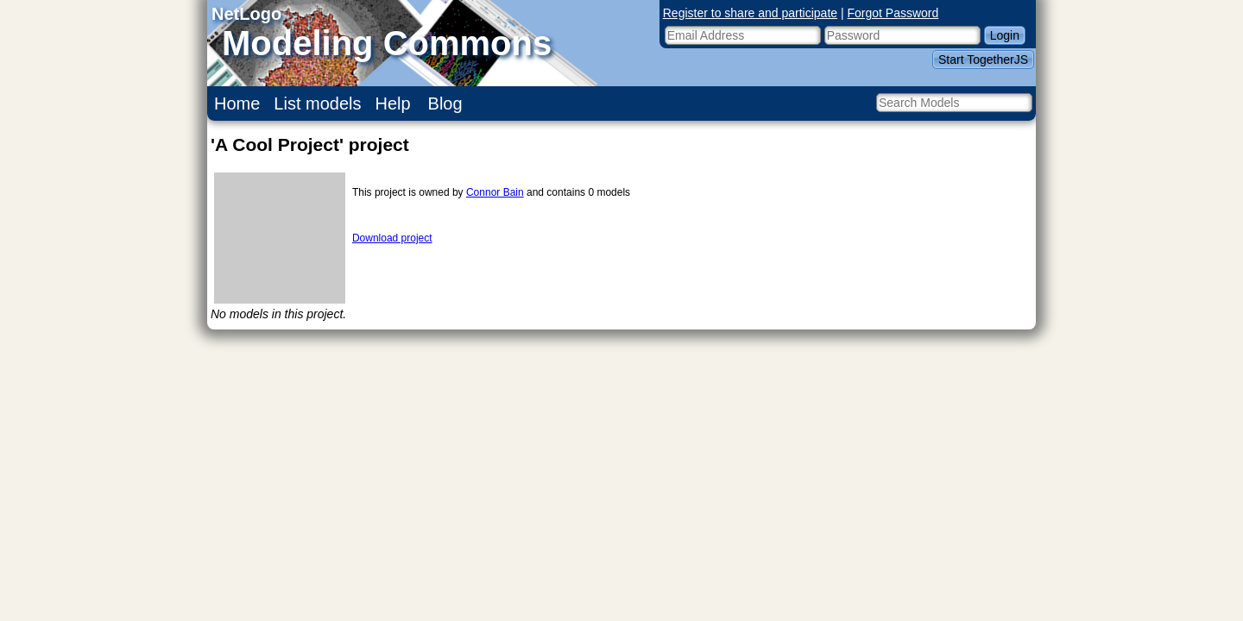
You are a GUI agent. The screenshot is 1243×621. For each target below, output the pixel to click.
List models (317, 103)
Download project (392, 238)
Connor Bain (495, 192)
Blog (445, 103)
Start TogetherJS (983, 59)
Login (1004, 35)
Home (237, 103)
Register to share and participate (750, 13)
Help (393, 103)
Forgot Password (893, 13)
